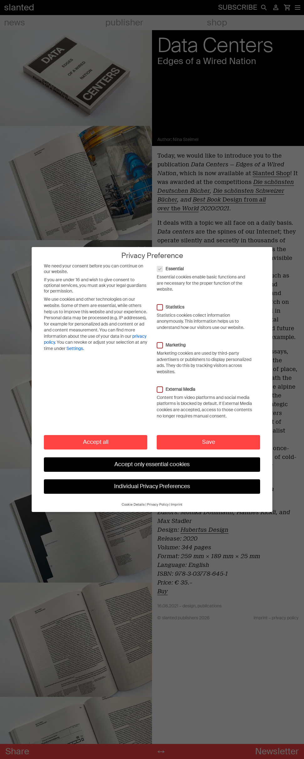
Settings (74, 348)
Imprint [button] (176, 505)
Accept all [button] (95, 442)
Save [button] (208, 442)
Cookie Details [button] (133, 505)
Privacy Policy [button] (158, 505)
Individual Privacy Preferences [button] (152, 486)
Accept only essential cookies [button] (152, 464)
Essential (173, 269)
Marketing (174, 345)
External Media (179, 389)
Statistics (174, 307)
